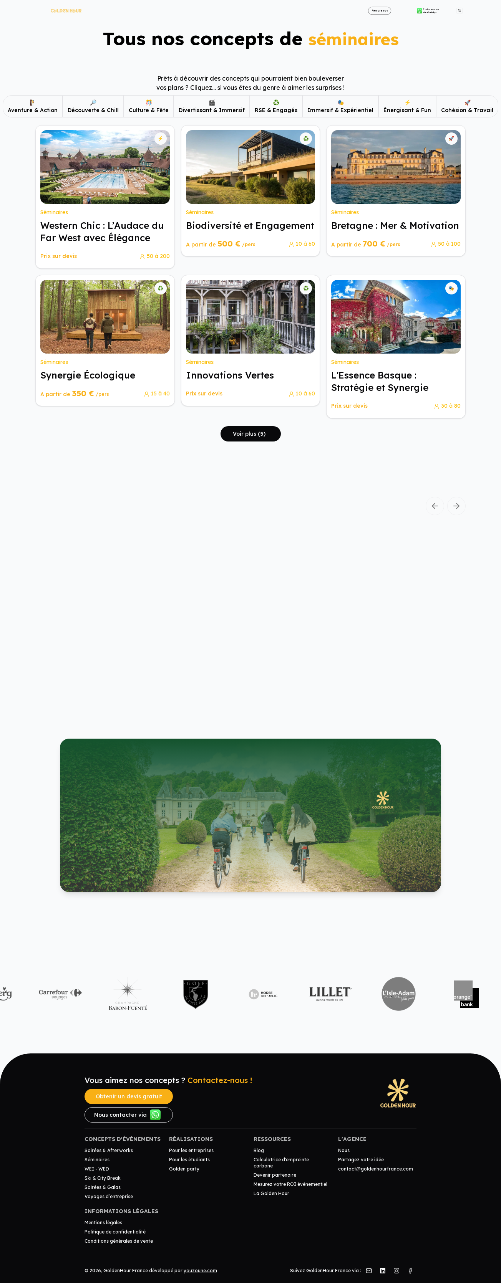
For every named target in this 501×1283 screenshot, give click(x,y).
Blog (259, 1150)
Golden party (184, 1169)
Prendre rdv (380, 10)
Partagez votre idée (361, 1159)
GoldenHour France (125, 1270)
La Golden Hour (271, 1193)
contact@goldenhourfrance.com (375, 1169)
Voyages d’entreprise (109, 1196)
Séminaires (97, 1159)
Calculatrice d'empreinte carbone (281, 1163)
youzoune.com (200, 1270)
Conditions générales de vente (119, 1241)
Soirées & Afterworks (109, 1150)
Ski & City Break (103, 1178)
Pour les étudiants (189, 1159)
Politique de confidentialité (115, 1232)
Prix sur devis (58, 256)
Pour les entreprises (191, 1150)
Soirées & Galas (103, 1187)
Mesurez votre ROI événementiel (290, 1184)
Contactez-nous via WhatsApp (428, 10)
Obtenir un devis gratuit (129, 1096)
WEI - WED (97, 1169)
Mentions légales (103, 1222)
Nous (344, 1150)
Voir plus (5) (249, 433)
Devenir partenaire (275, 1175)
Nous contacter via (127, 1114)
